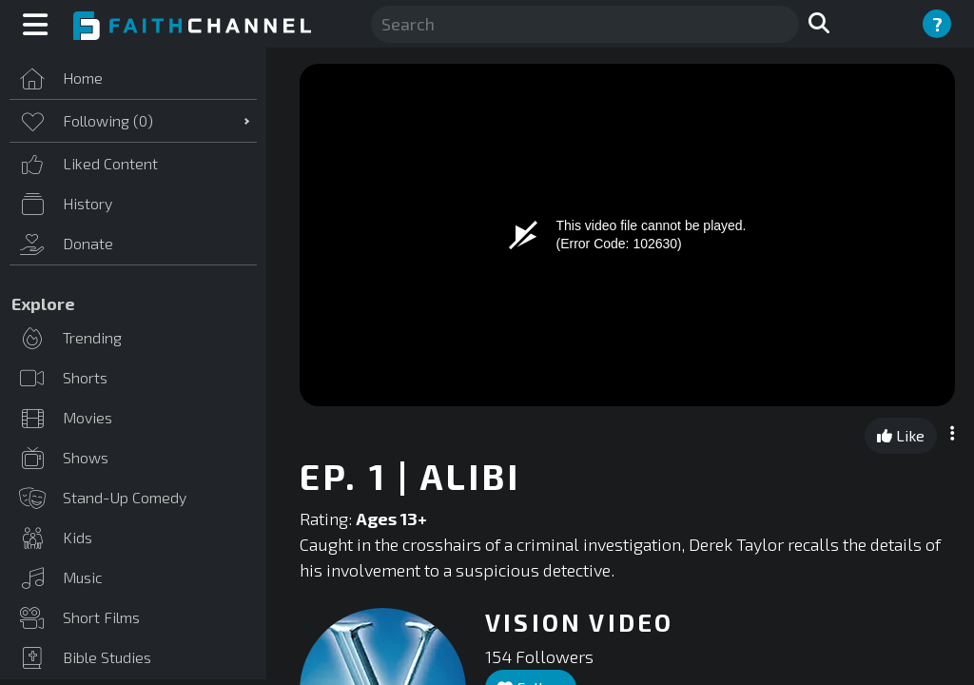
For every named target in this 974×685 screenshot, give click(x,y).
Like (901, 435)
